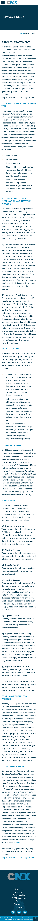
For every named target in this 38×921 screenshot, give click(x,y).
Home (22, 33)
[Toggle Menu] (3, 2)
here (18, 842)
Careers (19, 901)
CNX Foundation (19, 898)
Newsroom (19, 907)
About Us (19, 889)
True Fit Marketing (28, 919)
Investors (19, 892)
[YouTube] (19, 912)
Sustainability (19, 895)
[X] (13, 912)
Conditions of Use (33, 918)
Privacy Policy (22, 918)
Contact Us (19, 904)
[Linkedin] (25, 912)
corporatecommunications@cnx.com (18, 857)
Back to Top (35, 919)
